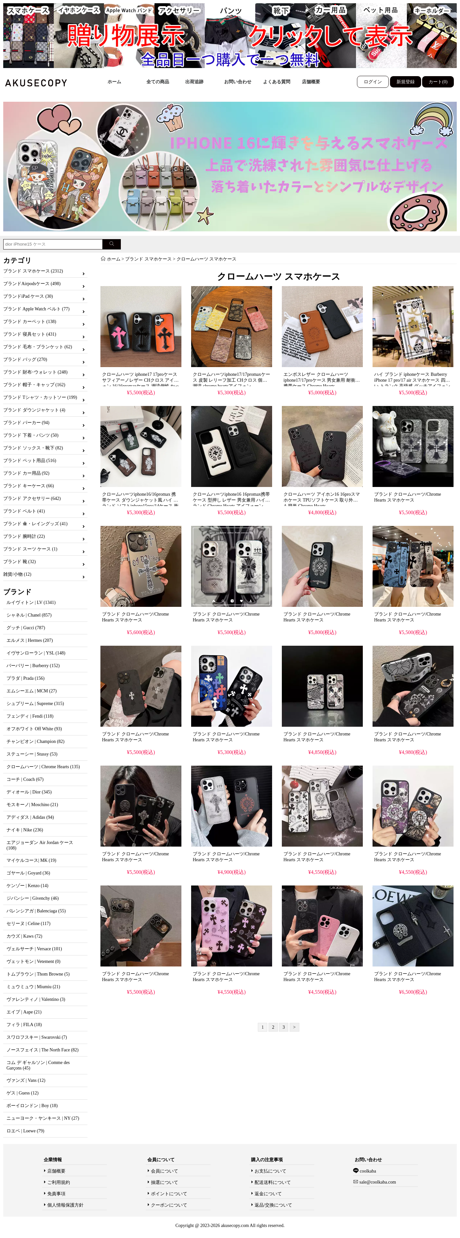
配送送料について (273, 1182)
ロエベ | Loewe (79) (25, 1130)
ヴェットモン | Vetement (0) (33, 961)
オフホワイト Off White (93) (34, 728)
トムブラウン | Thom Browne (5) (38, 974)
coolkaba (367, 1171)
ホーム (114, 81)
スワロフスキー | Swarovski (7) (36, 1037)
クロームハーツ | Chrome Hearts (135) (43, 766)
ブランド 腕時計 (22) (24, 536)
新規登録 (406, 81)
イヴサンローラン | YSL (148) (35, 653)
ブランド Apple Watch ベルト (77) (36, 309)
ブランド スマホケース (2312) (33, 271)
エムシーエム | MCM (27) (31, 690)
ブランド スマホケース (148, 259)
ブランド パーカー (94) (26, 422)
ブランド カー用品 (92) (26, 473)
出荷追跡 (194, 81)
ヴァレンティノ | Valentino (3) (35, 999)
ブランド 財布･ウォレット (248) (35, 372)
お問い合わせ (237, 81)
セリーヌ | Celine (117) (28, 923)
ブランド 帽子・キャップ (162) (34, 384)
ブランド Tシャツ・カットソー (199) (40, 397)
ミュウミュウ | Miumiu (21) (33, 986)
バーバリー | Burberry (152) (33, 665)
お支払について (270, 1171)
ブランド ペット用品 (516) (29, 460)
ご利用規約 (58, 1182)
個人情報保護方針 (65, 1205)
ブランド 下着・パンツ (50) (30, 435)
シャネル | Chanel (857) (29, 615)
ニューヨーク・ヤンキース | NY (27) (42, 1118)
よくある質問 (276, 81)
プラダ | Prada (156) (25, 678)
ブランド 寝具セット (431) (29, 334)
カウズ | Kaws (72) (24, 936)
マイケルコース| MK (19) (31, 860)
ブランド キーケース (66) (28, 485)
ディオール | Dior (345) (29, 792)
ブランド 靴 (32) (19, 561)
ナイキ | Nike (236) (24, 829)
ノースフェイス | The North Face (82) (42, 1049)
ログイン (373, 81)
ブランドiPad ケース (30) (28, 296)
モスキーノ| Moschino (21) (32, 804)
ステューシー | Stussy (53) (31, 754)
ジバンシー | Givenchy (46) (32, 898)
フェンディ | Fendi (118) (29, 716)
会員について (164, 1171)
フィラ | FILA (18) (24, 1024)
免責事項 (56, 1193)
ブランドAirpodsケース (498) (32, 283)
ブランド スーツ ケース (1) (30, 549)
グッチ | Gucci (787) (25, 627)
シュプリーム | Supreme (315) (35, 703)
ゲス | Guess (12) (22, 1093)
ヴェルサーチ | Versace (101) (34, 948)
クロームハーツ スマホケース (207, 259)
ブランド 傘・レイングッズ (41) (35, 523)
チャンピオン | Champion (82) (35, 741)
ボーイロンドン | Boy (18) (32, 1105)
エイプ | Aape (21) (23, 1012)
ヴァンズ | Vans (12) (25, 1080)
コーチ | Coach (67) (24, 779)
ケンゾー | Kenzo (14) (27, 885)
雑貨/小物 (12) (17, 574)
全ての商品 (157, 81)
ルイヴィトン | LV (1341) (31, 602)
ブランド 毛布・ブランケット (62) (37, 346)
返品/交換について (273, 1205)
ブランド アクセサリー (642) (32, 498)
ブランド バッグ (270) (25, 359)
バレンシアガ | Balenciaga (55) (36, 910)
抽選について (164, 1182)
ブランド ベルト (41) (24, 511)
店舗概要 (311, 81)
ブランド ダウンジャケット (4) (34, 410)
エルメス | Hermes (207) (29, 640)
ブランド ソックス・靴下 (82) (33, 447)
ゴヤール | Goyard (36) (28, 873)
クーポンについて (169, 1205)
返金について (268, 1193)
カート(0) (438, 81)
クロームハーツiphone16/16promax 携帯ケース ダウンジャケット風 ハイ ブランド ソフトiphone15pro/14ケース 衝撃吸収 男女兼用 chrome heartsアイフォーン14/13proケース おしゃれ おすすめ (141, 506)
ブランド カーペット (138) (29, 321)
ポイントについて (169, 1193)
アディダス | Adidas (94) (30, 817)
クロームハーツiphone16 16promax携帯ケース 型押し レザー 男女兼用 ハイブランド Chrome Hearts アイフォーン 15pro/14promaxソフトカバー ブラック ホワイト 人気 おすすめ (231, 506)
